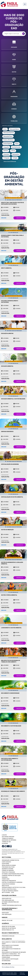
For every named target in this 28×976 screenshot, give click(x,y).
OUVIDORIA (5, 843)
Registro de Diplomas (8, 926)
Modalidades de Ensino (9, 865)
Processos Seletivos (8, 867)
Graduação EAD (6, 898)
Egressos (4, 877)
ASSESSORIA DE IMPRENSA (9, 840)
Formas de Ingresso (8, 870)
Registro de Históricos (9, 928)
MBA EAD (4, 903)
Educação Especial (8, 132)
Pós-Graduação (6, 914)
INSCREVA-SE (20, 217)
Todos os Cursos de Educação (9, 161)
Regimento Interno (7, 868)
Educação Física (7, 136)
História (5, 150)
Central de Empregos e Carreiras (12, 882)
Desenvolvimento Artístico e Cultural (14, 887)
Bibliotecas (5, 885)
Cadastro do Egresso (8, 884)
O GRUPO (4, 835)
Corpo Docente (6, 862)
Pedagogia (6, 158)
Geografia (6, 147)
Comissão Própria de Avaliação (11, 875)
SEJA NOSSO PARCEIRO (8, 836)
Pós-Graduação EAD (8, 900)
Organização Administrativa (10, 860)
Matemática (15, 154)
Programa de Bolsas (8, 936)
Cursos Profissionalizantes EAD (12, 905)
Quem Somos (5, 863)
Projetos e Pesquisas (8, 872)
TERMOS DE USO (6, 841)
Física (17, 143)
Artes (5, 129)
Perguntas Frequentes (9, 880)
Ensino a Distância (8, 140)
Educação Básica (14, 129)
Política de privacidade (22, 973)
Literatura (6, 154)
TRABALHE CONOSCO (7, 838)
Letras (13, 150)
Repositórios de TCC (8, 930)
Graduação (5, 912)
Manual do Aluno (7, 920)
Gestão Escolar (16, 147)
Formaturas (5, 879)
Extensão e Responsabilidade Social (13, 874)
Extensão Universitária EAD (10, 902)
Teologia (15, 158)
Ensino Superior (7, 143)
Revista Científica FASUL (9, 889)
